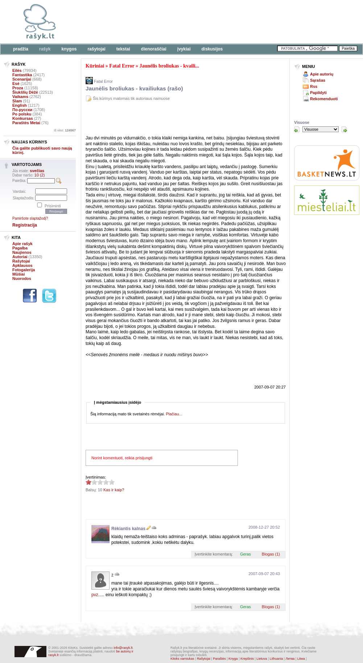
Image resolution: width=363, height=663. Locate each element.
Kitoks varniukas (182, 658)
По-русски (22, 109)
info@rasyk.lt (123, 648)
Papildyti (318, 92)
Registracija (24, 225)
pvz (94, 594)
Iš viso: (65, 130)
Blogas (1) (271, 554)
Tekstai (123, 49)
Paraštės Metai (26, 123)
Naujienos (22, 252)
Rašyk (44, 49)
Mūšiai (18, 274)
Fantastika (22, 75)
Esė (16, 83)
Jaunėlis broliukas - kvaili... (169, 66)
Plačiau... (174, 414)
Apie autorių (321, 74)
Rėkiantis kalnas (128, 528)
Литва (290, 658)
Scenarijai (21, 79)
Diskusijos (212, 49)
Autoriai (20, 257)
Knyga (233, 658)
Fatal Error (121, 66)
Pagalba (20, 248)
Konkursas (22, 118)
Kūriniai (95, 66)
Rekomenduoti (324, 99)
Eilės (17, 70)
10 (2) (39, 175)
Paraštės (219, 658)
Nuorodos (21, 278)
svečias (37, 170)
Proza (17, 88)
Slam (17, 101)
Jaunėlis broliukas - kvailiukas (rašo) (134, 88)
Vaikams (20, 96)
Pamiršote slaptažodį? (30, 218)
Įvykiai (184, 49)
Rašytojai (96, 49)
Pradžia (20, 49)
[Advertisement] (170, 119)
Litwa (301, 658)
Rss (313, 86)
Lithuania (276, 658)
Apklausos (22, 265)
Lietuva (261, 658)
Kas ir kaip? (113, 490)
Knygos (69, 49)
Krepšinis (247, 658)
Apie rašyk (22, 243)
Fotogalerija (23, 270)
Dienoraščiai (153, 49)
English (19, 105)
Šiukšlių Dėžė (25, 92)
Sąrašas (317, 80)
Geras (245, 554)
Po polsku (22, 114)
